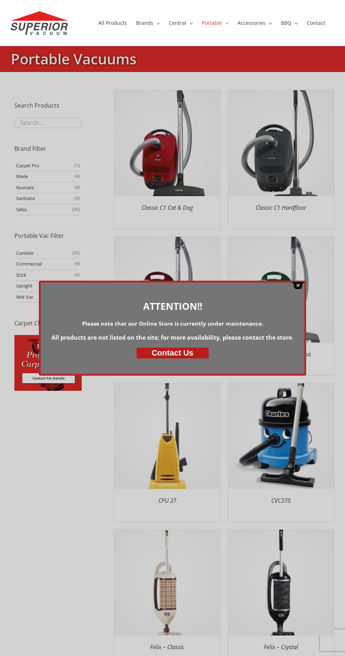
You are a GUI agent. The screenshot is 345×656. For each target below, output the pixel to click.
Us (172, 352)
